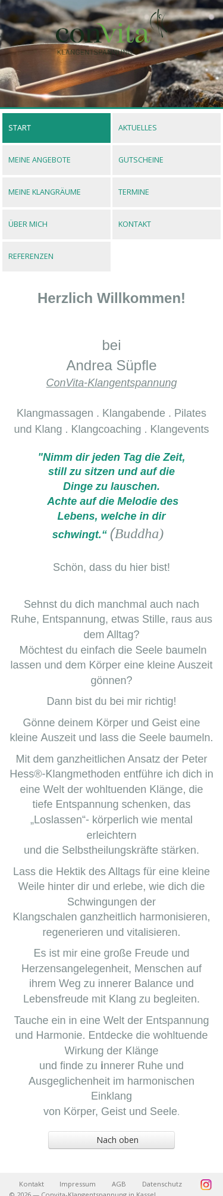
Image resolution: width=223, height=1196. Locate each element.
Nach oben (97, 1139)
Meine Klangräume (44, 192)
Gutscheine (141, 160)
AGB (119, 1183)
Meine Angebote (39, 160)
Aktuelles (137, 128)
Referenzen (31, 256)
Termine (133, 192)
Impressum (77, 1183)
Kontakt (134, 224)
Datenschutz (162, 1183)
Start (19, 128)
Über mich (28, 224)
